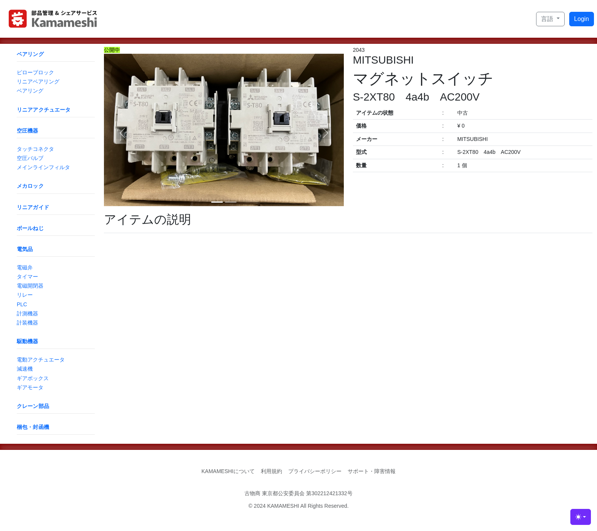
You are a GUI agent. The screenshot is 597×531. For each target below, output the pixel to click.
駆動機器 (27, 341)
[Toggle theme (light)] (580, 517)
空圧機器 (27, 131)
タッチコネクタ (35, 149)
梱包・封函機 (33, 427)
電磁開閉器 (30, 286)
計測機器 (27, 313)
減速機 (25, 369)
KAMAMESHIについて (228, 471)
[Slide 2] (230, 202)
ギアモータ (30, 387)
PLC (22, 304)
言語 (548, 19)
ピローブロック (35, 72)
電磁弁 (25, 267)
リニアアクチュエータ (44, 110)
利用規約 (271, 471)
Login (581, 19)
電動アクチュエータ (41, 360)
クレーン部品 (33, 406)
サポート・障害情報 (372, 471)
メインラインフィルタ (43, 167)
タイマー (27, 276)
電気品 (25, 249)
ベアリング (30, 54)
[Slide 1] (217, 202)
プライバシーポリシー (315, 471)
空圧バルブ (30, 158)
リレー (25, 295)
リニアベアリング (38, 81)
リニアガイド (33, 207)
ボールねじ (30, 228)
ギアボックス (33, 378)
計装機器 (27, 323)
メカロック (30, 186)
